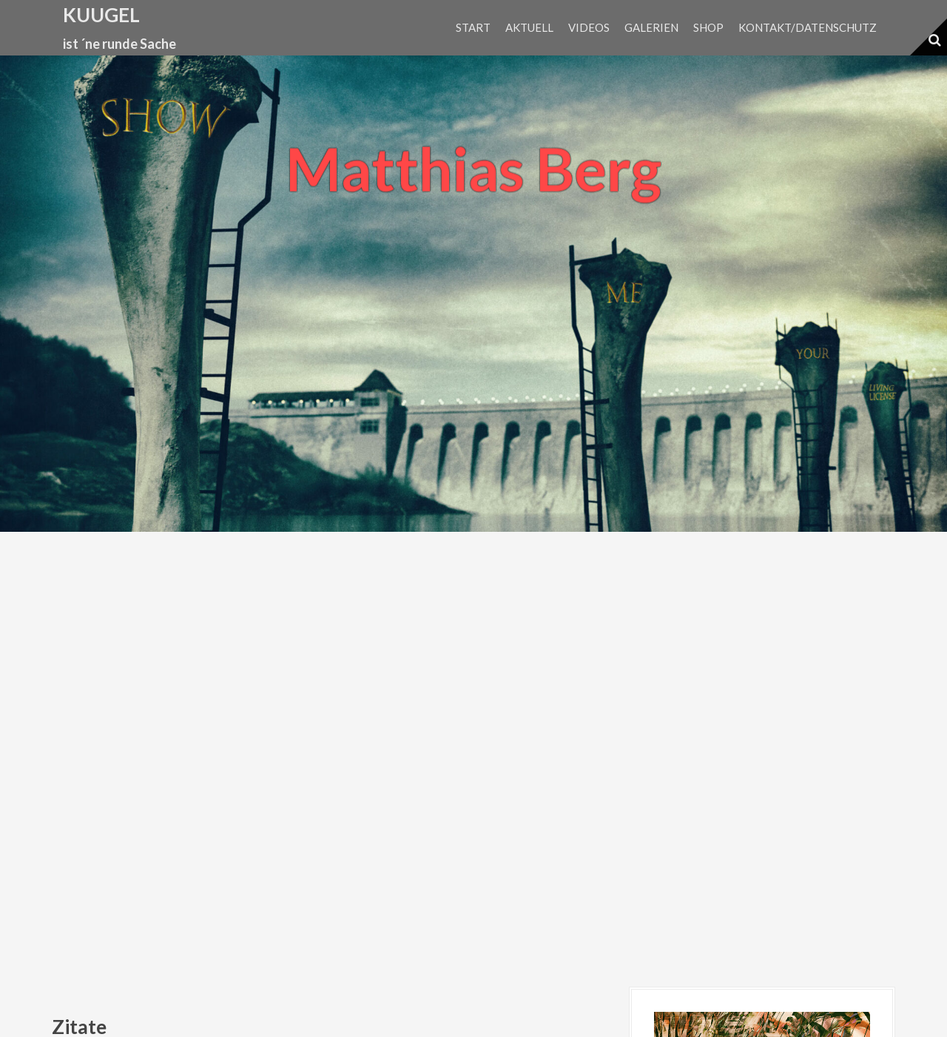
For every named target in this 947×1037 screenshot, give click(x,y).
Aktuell (529, 27)
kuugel (101, 15)
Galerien (651, 27)
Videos (589, 27)
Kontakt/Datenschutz (807, 27)
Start (473, 27)
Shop (708, 27)
